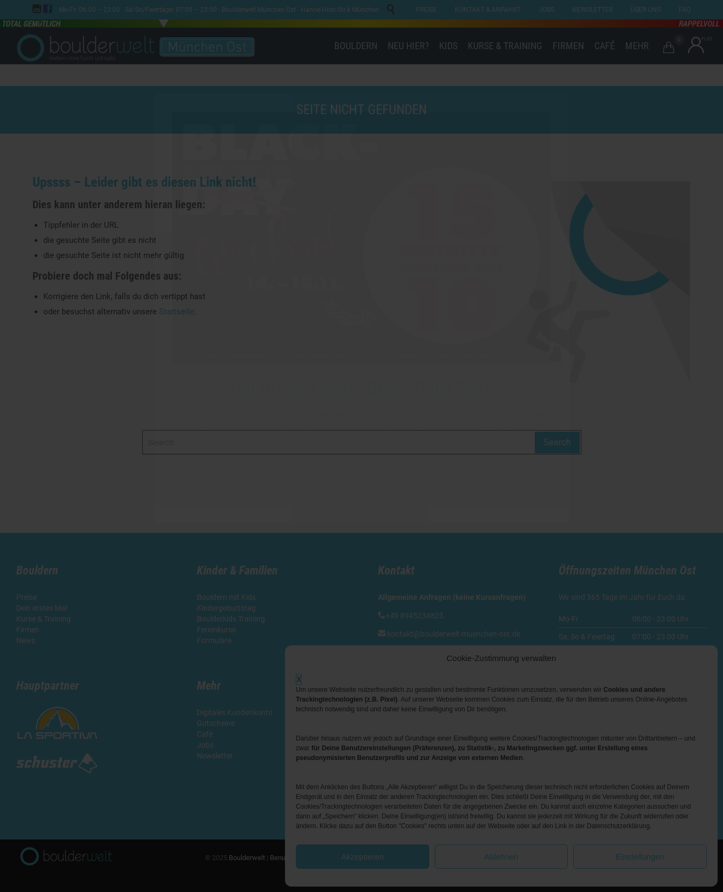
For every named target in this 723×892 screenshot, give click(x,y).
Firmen (27, 629)
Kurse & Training (43, 619)
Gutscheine (216, 723)
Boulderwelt (247, 858)
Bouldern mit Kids (226, 597)
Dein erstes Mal (42, 608)
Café (205, 734)
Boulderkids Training (231, 619)
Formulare (214, 640)
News (25, 640)
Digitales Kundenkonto (235, 712)
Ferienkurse (216, 629)
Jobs (205, 745)
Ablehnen (501, 856)
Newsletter (216, 755)
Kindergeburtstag (227, 608)
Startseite (176, 311)
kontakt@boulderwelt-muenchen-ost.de (453, 634)
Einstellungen (640, 856)
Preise (26, 597)
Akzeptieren (362, 856)
